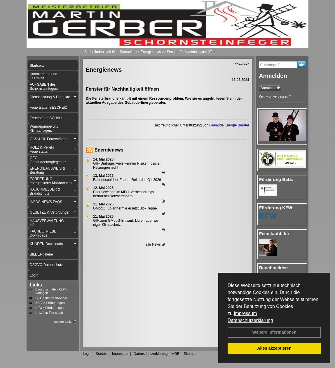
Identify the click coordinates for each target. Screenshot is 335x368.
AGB (175, 354)
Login (87, 354)
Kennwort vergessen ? (275, 96)
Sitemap (190, 354)
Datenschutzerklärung (250, 320)
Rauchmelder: (273, 267)
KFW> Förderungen (49, 307)
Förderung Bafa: (276, 179)
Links (36, 284)
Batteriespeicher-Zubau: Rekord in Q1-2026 (127, 180)
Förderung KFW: (276, 207)
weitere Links (65, 321)
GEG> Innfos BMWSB (51, 298)
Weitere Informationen (274, 332)
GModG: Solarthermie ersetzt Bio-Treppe (125, 208)
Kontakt (102, 354)
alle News (155, 244)
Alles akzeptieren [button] (274, 348)
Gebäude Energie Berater (229, 125)
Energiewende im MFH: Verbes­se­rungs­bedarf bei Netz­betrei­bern (124, 194)
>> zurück (241, 63)
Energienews (109, 149)
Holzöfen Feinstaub (49, 312)
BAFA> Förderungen (50, 302)
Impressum (245, 313)
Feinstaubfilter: (275, 233)
